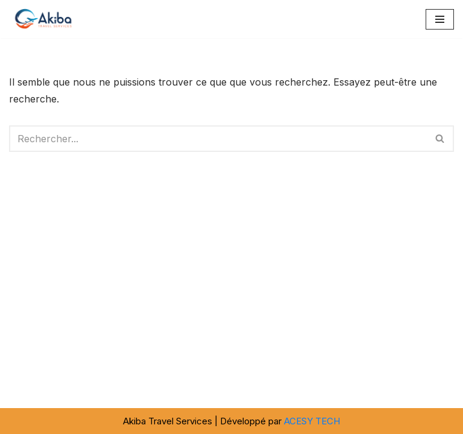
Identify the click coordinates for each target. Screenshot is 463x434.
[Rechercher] (218, 138)
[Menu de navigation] (440, 19)
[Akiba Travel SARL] (45, 19)
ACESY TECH (312, 421)
